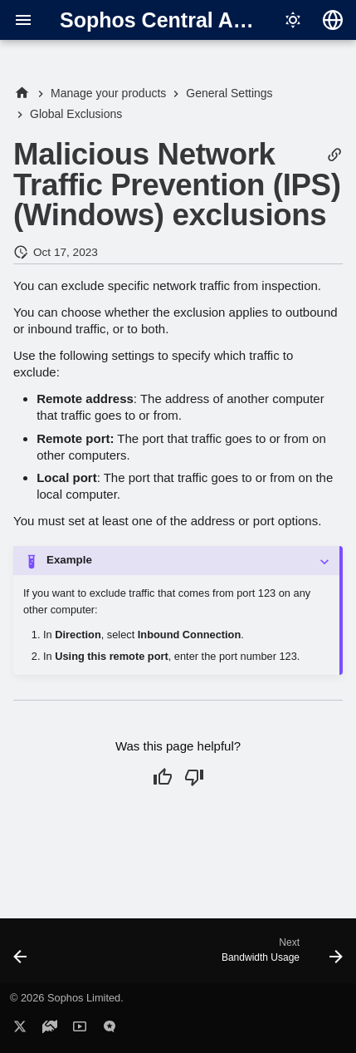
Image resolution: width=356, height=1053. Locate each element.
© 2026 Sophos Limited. (67, 997)
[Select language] (332, 20)
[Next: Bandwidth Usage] (279, 956)
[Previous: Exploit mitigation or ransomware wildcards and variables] (20, 956)
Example (69, 560)
